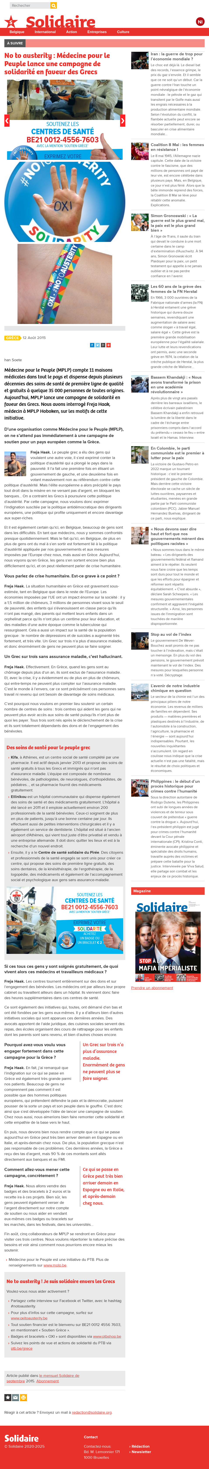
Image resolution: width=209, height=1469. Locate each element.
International (45, 32)
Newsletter (141, 1451)
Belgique (17, 32)
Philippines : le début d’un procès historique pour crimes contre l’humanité (175, 786)
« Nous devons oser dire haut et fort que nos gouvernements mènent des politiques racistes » (177, 536)
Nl (200, 22)
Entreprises (97, 32)
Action (71, 32)
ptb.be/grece (21, 1348)
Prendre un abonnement (152, 987)
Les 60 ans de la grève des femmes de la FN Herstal (176, 289)
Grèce (12, 338)
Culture (123, 32)
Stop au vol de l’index (171, 634)
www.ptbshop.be (107, 1336)
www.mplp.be (55, 1265)
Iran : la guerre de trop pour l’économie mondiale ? (177, 56)
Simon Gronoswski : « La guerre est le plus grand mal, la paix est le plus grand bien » (178, 223)
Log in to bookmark (7, 1397)
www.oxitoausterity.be (29, 1318)
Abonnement (47, 1381)
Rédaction (141, 1446)
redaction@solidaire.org (92, 1412)
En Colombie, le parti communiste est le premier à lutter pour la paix (177, 453)
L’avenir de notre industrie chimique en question (175, 688)
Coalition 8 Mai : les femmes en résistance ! (177, 147)
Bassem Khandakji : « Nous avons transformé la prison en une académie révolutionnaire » (176, 385)
